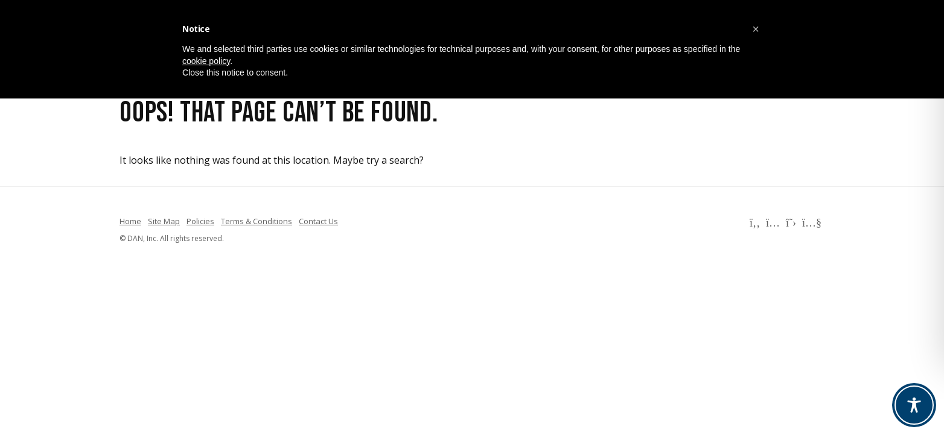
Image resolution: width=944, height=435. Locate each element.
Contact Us (318, 221)
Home (130, 221)
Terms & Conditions (256, 221)
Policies (200, 221)
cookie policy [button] (206, 61)
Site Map (164, 221)
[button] (755, 29)
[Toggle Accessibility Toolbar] (914, 405)
